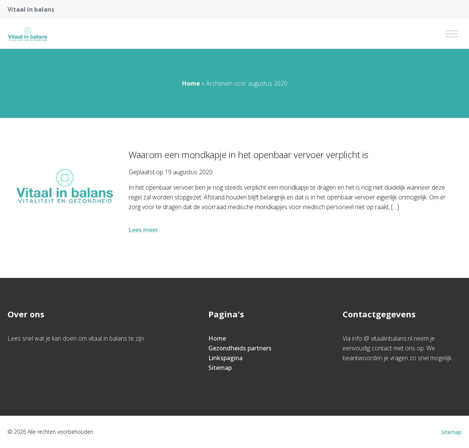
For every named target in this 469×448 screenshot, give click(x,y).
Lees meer (144, 230)
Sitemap (220, 368)
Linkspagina (225, 358)
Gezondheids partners (240, 348)
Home (191, 83)
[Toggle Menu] (452, 33)
